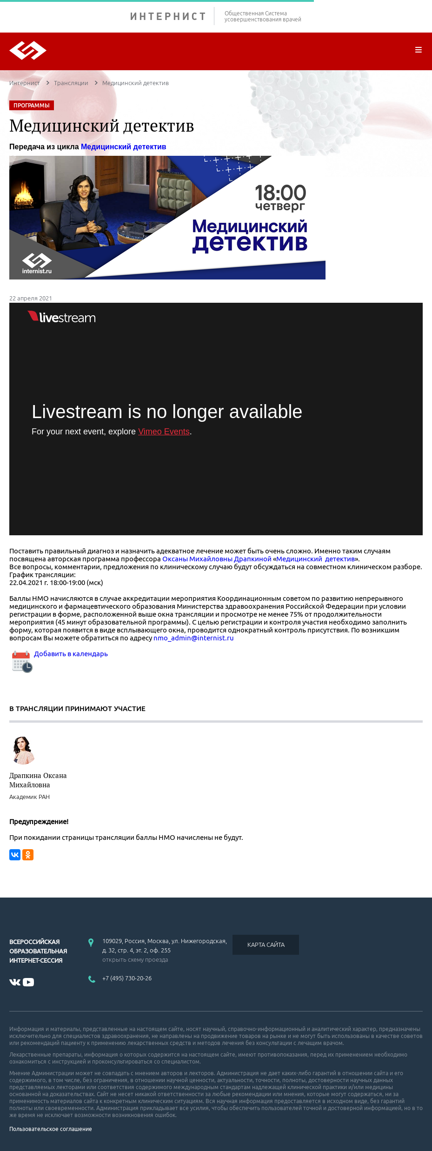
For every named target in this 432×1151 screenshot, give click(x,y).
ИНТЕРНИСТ (172, 16)
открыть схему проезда (135, 959)
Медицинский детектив (123, 147)
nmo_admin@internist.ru (193, 638)
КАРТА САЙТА (266, 944)
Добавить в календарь (58, 654)
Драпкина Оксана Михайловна (38, 780)
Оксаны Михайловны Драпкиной (217, 559)
